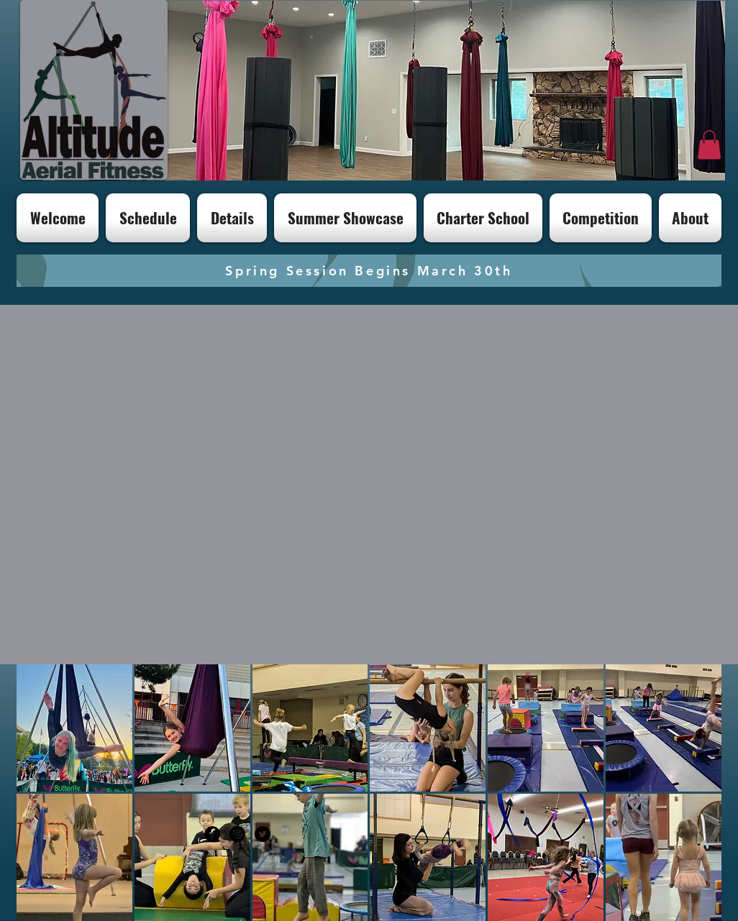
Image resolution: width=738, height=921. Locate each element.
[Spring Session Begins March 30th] (369, 271)
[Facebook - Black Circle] (212, 834)
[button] (709, 145)
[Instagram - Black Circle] (237, 834)
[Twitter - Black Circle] (262, 834)
